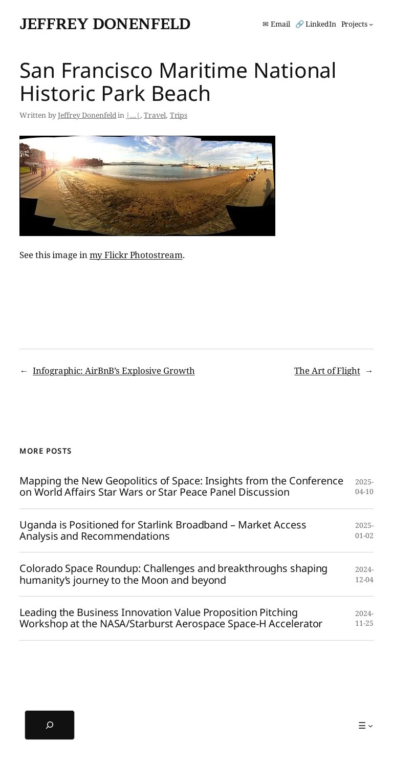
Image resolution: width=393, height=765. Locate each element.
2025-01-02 (364, 530)
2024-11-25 (364, 618)
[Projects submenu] (357, 24)
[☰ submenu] (365, 725)
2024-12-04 (364, 574)
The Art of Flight (327, 370)
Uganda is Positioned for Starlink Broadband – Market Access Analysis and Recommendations (162, 530)
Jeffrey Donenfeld (104, 23)
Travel (154, 115)
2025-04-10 (364, 487)
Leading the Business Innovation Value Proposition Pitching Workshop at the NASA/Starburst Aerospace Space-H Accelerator (170, 618)
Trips (179, 115)
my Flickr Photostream (136, 255)
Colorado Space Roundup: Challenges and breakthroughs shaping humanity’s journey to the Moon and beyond (173, 574)
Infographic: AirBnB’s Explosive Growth (113, 370)
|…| (133, 115)
